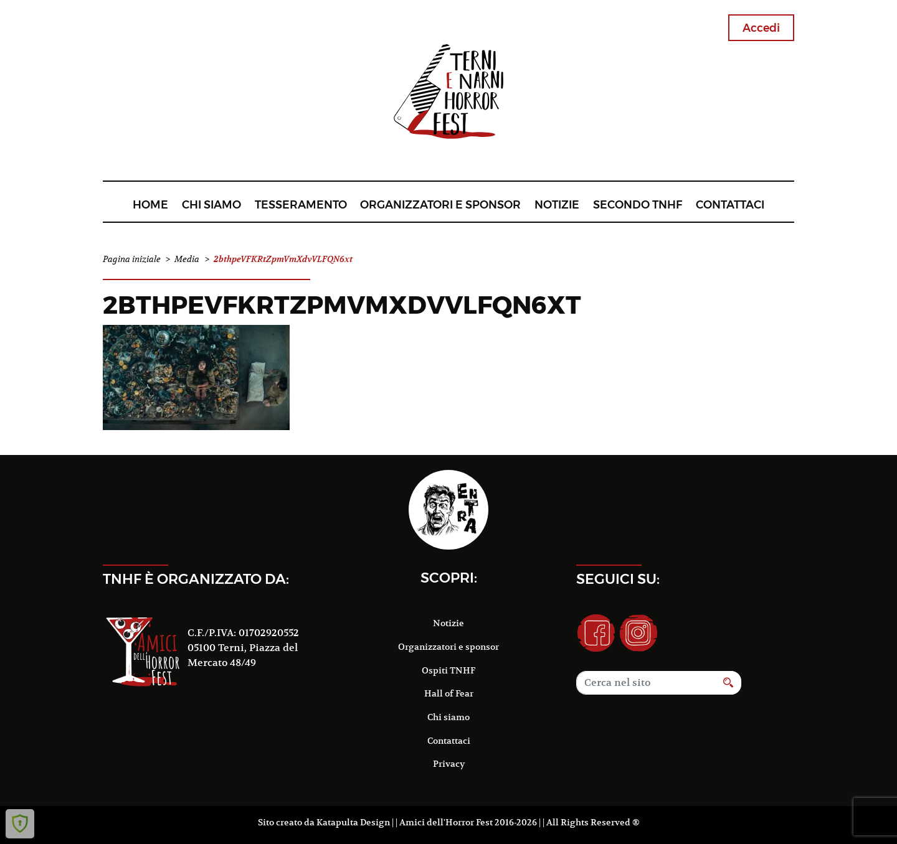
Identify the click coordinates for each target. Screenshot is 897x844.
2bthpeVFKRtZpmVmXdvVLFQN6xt (342, 304)
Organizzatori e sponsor (440, 204)
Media (186, 259)
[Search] (646, 683)
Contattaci (730, 204)
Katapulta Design (353, 822)
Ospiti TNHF (448, 670)
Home (150, 204)
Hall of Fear (448, 693)
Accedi (761, 27)
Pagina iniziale (132, 259)
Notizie (556, 204)
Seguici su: (618, 579)
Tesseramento (301, 204)
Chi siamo (211, 204)
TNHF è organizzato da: (196, 579)
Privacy (449, 763)
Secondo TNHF (637, 204)
